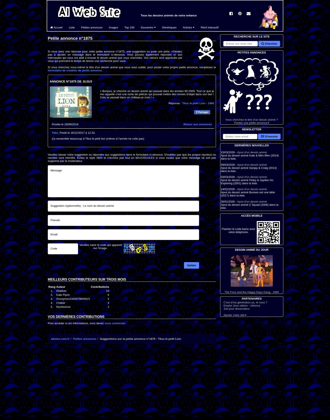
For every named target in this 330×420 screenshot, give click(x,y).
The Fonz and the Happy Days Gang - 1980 (251, 274)
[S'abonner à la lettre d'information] (240, 136)
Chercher (269, 43)
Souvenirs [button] (148, 27)
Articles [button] (188, 27)
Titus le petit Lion (198, 103)
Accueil (56, 27)
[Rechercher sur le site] (240, 43)
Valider (191, 265)
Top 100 (129, 27)
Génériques (169, 27)
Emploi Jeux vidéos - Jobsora (242, 305)
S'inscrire (269, 136)
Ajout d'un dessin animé (252, 152)
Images (113, 27)
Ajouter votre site (235, 315)
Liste (72, 27)
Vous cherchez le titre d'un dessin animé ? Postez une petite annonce (251, 89)
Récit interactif (209, 27)
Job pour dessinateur (237, 308)
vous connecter (115, 323)
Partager (202, 112)
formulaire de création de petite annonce (75, 70)
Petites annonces (91, 27)
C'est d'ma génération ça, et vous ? (245, 302)
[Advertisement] (132, 384)
